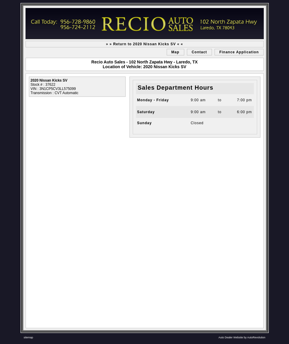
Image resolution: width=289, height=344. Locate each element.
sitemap (28, 337)
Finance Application (239, 52)
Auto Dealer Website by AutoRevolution (241, 337)
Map (175, 52)
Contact (199, 52)
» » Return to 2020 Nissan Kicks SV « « (144, 44)
